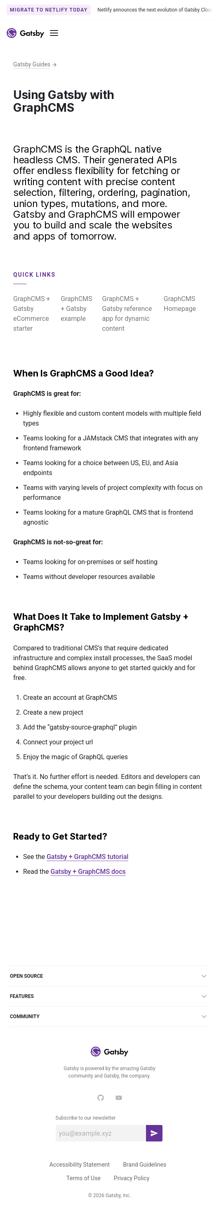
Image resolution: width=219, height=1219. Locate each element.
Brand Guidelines (144, 1164)
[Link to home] (25, 33)
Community (109, 1016)
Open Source (109, 976)
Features (109, 996)
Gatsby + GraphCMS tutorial (87, 857)
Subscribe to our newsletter (86, 1118)
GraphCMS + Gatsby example (76, 308)
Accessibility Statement (79, 1164)
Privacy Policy (131, 1178)
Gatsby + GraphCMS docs (88, 871)
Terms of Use (83, 1178)
